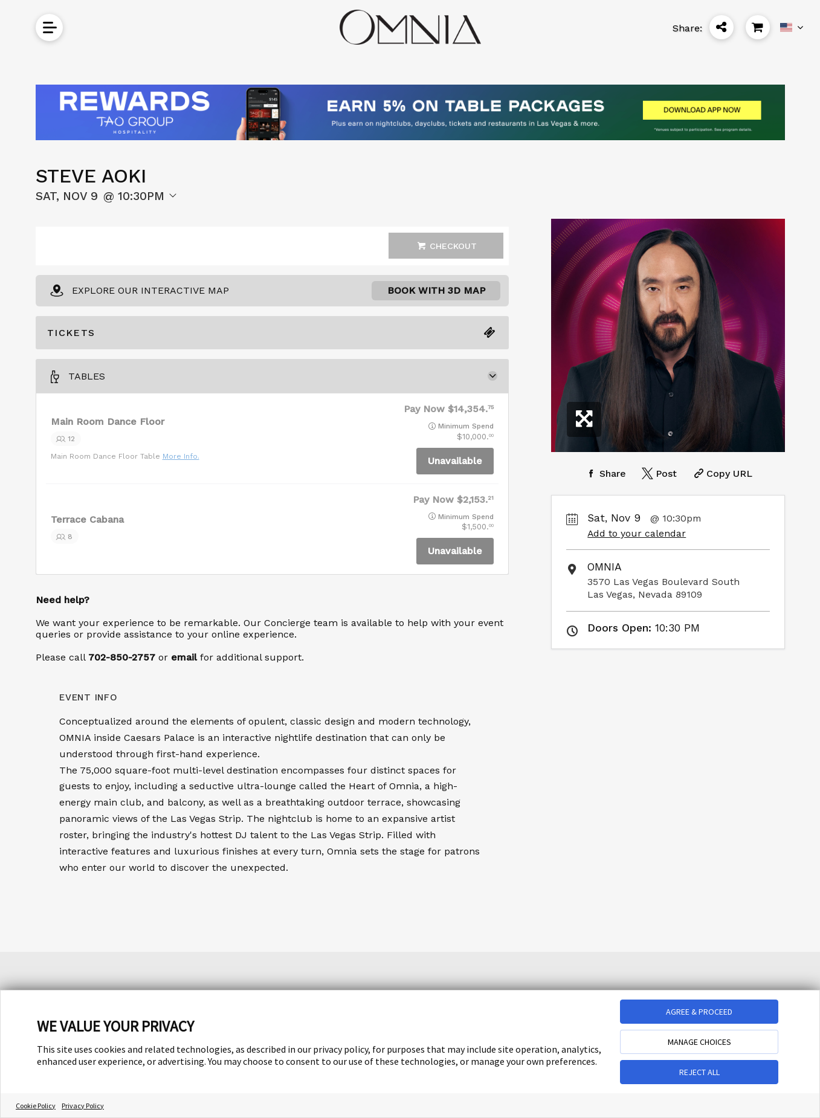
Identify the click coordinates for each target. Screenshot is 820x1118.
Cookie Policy (36, 1105)
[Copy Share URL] (722, 473)
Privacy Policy (83, 1105)
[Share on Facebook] (604, 473)
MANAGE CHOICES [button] (699, 1041)
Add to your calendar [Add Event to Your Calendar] (636, 533)
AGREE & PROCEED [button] (699, 1011)
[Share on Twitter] (658, 473)
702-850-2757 (121, 657)
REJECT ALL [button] (699, 1072)
